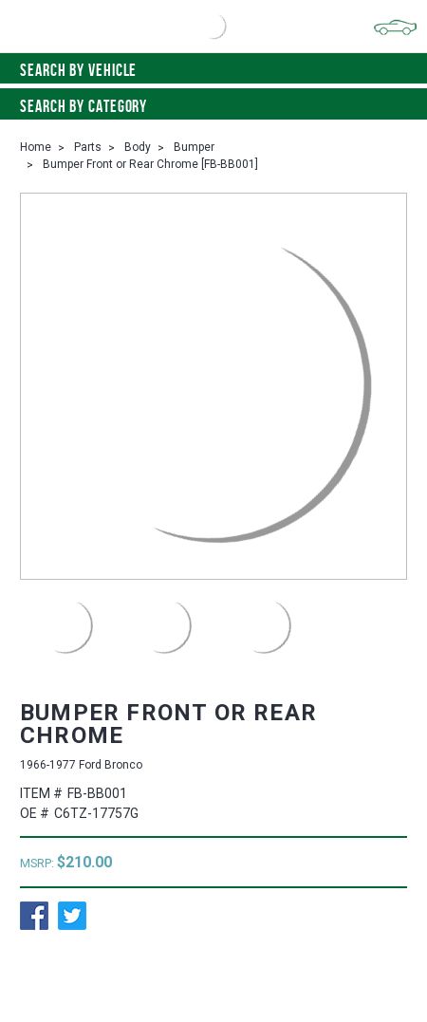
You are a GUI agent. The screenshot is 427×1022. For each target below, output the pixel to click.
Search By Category (213, 106)
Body (137, 147)
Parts (88, 147)
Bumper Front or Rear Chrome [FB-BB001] (150, 164)
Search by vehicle (213, 70)
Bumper (194, 147)
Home (35, 147)
